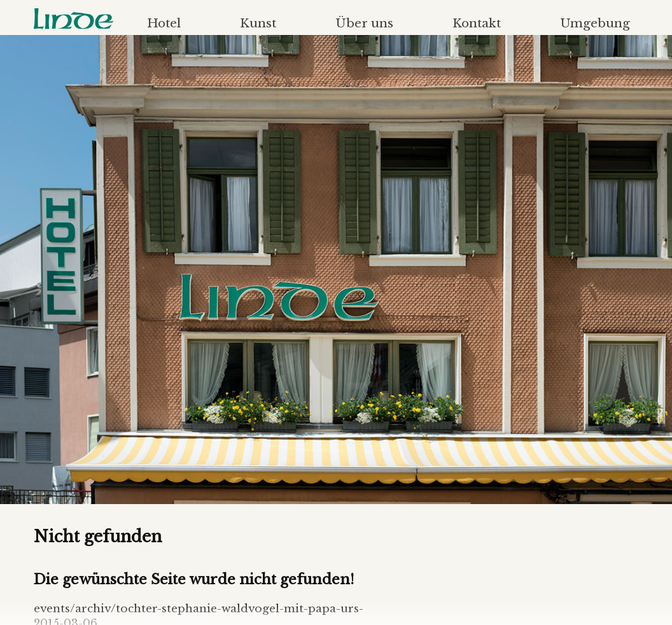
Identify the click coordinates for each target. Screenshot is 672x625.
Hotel (164, 23)
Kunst (258, 23)
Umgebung (595, 23)
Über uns (364, 23)
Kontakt (476, 23)
